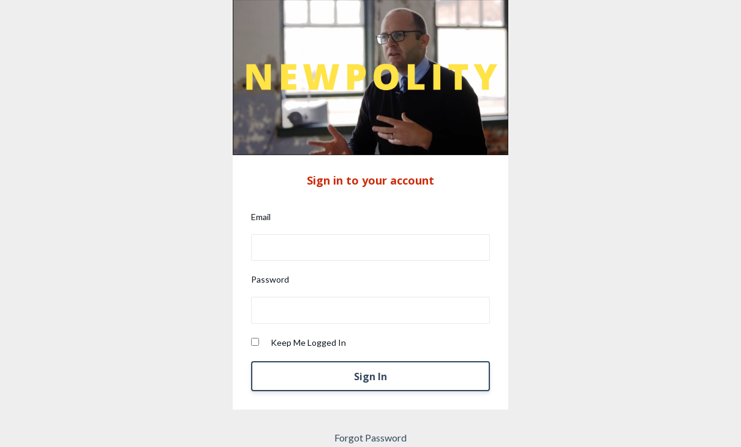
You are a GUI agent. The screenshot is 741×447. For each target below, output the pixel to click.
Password (270, 279)
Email (261, 217)
